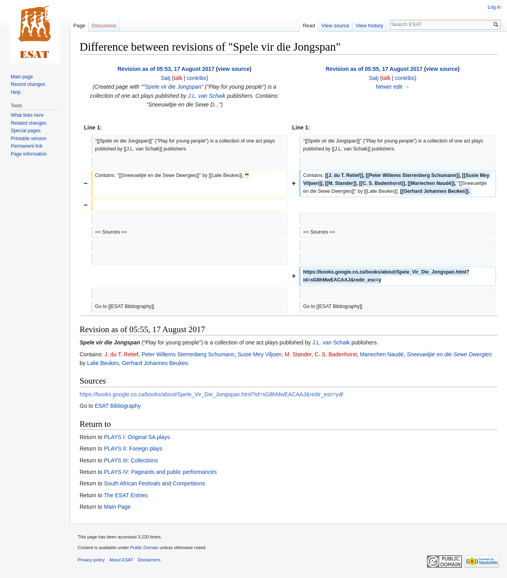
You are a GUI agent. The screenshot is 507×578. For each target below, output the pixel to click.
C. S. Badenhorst (335, 354)
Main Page (117, 507)
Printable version (28, 138)
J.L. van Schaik (206, 96)
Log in (494, 7)
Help (16, 92)
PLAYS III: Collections (131, 460)
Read (309, 26)
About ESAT (121, 559)
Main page (22, 77)
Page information (29, 154)
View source (335, 26)
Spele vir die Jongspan (173, 87)
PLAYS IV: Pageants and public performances (160, 472)
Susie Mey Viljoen (260, 354)
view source (234, 69)
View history (369, 26)
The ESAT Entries (126, 495)
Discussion (103, 26)
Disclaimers (149, 559)
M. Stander (298, 354)
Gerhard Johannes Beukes (155, 363)
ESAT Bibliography (118, 406)
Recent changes (28, 84)
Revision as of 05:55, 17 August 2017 (374, 69)
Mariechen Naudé (382, 354)
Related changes (28, 123)
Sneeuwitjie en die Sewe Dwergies (449, 354)
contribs (196, 78)
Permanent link (26, 146)
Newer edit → (393, 87)
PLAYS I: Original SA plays (137, 437)
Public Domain (144, 547)
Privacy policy (91, 559)
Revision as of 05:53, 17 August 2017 (166, 69)
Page (79, 26)
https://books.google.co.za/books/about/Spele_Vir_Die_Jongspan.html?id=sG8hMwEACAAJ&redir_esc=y (209, 394)
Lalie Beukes (103, 363)
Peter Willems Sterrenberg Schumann (187, 354)
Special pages (25, 130)
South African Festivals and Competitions (154, 483)
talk (178, 78)
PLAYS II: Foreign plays (133, 448)
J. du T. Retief (121, 354)
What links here (27, 115)
